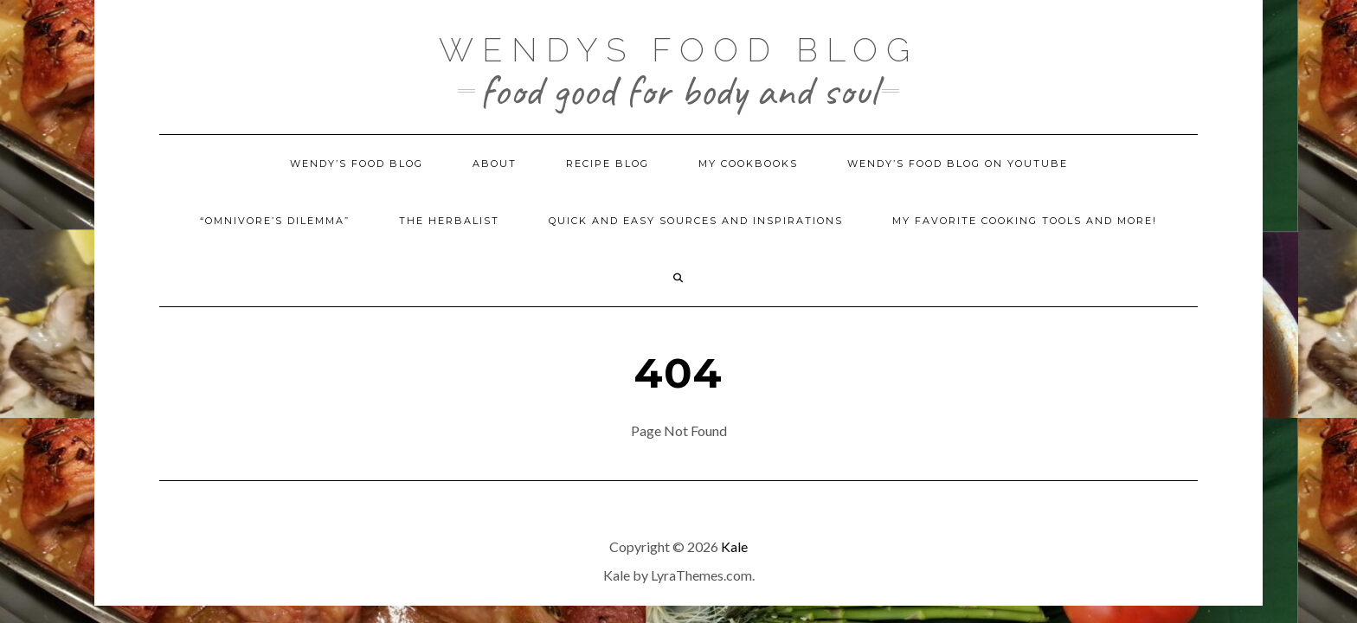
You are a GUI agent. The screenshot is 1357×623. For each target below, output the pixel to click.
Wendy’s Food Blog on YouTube (957, 163)
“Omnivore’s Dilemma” (275, 221)
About (495, 163)
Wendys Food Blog (678, 43)
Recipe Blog (607, 163)
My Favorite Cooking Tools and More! (1024, 221)
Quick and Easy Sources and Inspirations (696, 221)
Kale (734, 546)
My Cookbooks (748, 163)
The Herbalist (449, 221)
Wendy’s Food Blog (356, 163)
